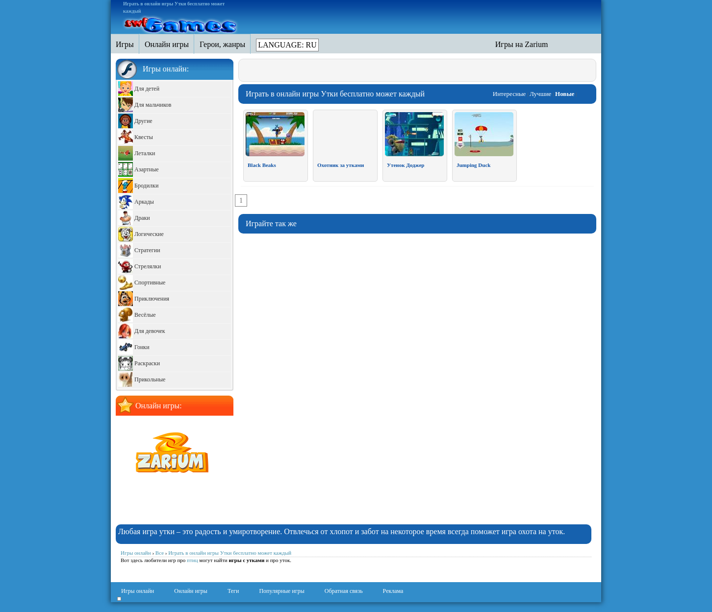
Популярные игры (281, 591)
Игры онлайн (137, 591)
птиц (192, 560)
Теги (233, 591)
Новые (564, 93)
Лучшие (540, 93)
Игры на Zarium (521, 44)
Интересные (509, 93)
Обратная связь (344, 591)
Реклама (393, 591)
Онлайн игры (190, 591)
